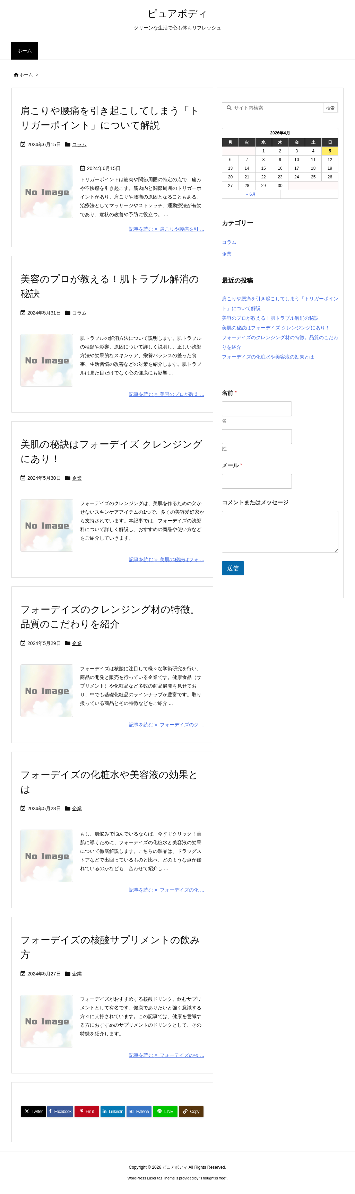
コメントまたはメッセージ (255, 502)
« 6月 (251, 194)
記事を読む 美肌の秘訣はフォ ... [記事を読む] (166, 559)
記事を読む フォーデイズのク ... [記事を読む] (166, 724)
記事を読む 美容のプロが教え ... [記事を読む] (166, 394)
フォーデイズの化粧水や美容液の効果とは (268, 357)
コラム (79, 144)
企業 (77, 478)
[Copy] (191, 1111)
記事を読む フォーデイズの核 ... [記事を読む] (166, 1055)
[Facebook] (60, 1111)
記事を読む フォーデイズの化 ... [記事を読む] (166, 890)
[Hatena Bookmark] (139, 1111)
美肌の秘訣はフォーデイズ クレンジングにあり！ (276, 327)
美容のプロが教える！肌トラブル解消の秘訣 (270, 318)
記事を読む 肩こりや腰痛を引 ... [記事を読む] (166, 229)
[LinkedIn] (113, 1111)
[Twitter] (33, 1111)
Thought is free (212, 1178)
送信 (233, 568)
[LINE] (165, 1111)
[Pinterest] (87, 1111)
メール (232, 465)
